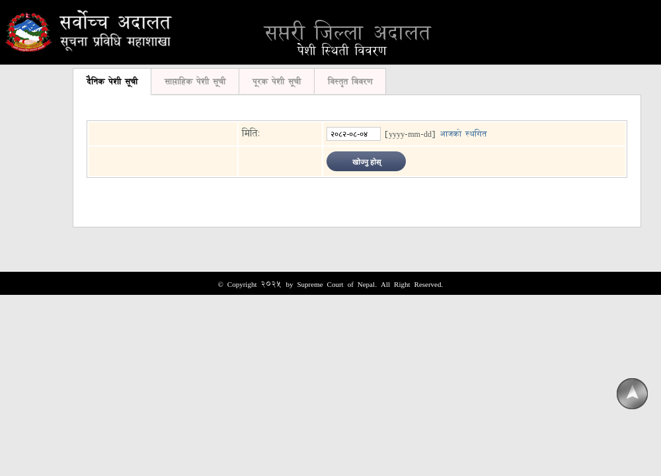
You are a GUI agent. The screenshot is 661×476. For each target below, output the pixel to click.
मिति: (251, 133)
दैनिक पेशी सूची (112, 81)
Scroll (632, 394)
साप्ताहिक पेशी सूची (195, 81)
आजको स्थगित (463, 133)
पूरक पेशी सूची (277, 81)
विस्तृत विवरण (350, 81)
